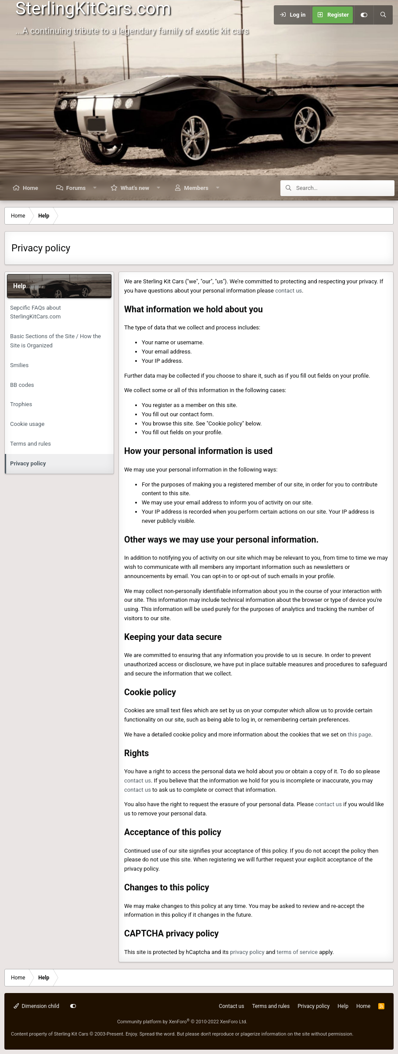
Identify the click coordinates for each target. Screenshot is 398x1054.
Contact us (231, 1006)
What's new (135, 188)
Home (30, 188)
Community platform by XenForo (182, 1022)
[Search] (383, 15)
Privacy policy (28, 463)
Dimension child (36, 1006)
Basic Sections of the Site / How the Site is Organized (55, 341)
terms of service (297, 952)
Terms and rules (30, 443)
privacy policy (247, 952)
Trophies (21, 404)
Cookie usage (27, 424)
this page (359, 734)
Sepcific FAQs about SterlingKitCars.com (35, 312)
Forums (76, 188)
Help (342, 1006)
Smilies (19, 365)
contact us (288, 290)
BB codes (22, 385)
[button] (95, 188)
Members (196, 188)
